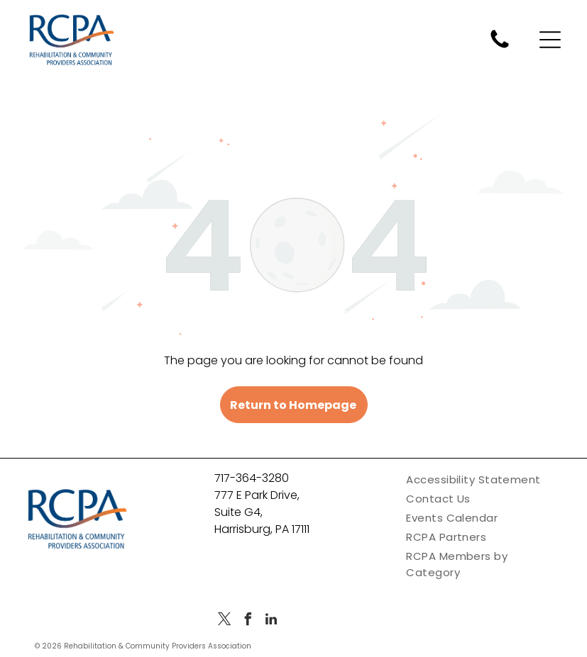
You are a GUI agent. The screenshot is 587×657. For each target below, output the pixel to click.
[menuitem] (485, 479)
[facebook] (248, 621)
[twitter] (224, 621)
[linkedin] (271, 621)
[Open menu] (550, 39)
